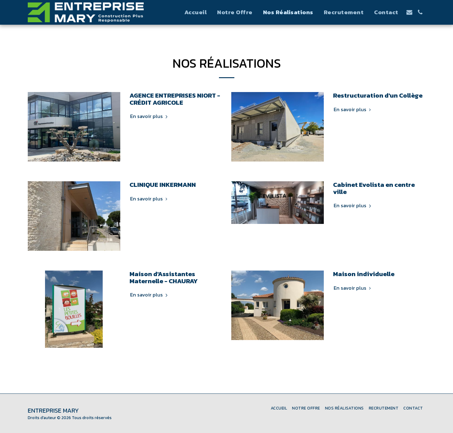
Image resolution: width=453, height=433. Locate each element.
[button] (409, 12)
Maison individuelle (363, 274)
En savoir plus (149, 116)
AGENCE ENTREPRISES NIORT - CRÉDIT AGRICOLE (175, 98)
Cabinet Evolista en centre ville (374, 188)
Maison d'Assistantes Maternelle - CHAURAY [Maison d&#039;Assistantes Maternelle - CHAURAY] (164, 277)
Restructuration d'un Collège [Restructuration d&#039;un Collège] (377, 95)
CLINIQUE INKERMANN (163, 184)
